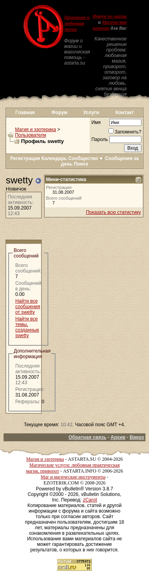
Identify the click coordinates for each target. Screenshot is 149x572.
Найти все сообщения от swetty (27, 306)
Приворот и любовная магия (76, 23)
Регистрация (25, 158)
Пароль (99, 139)
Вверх (137, 437)
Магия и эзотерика (35, 129)
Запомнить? (124, 132)
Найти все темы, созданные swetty (27, 327)
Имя (96, 122)
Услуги (91, 112)
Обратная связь (87, 437)
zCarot (90, 500)
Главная (25, 112)
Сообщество (86, 158)
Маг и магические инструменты (73, 477)
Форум (60, 112)
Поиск (81, 164)
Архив (117, 437)
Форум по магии (110, 16)
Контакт (125, 112)
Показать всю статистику (113, 212)
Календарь (54, 158)
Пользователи (30, 135)
